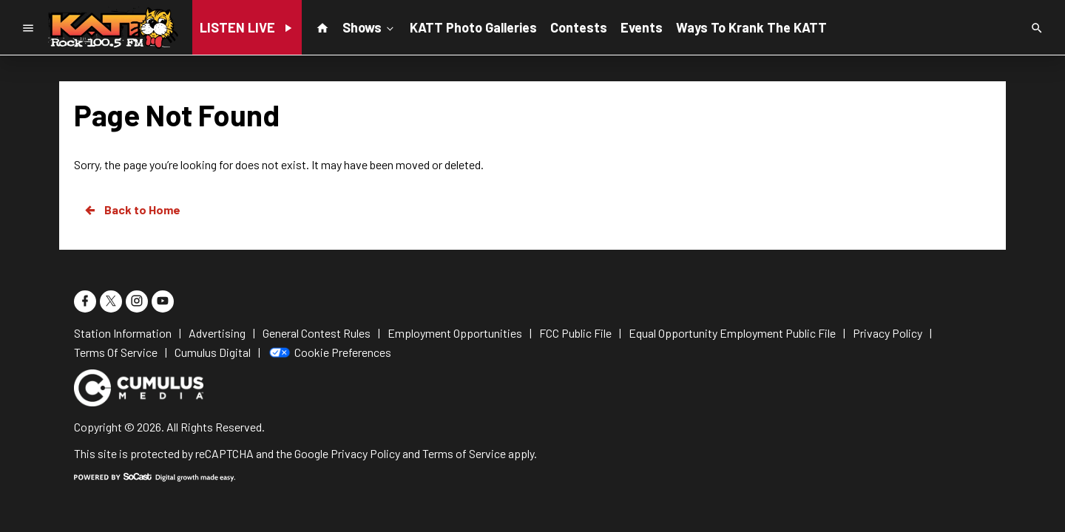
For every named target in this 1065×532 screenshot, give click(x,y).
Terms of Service (464, 453)
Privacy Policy (365, 453)
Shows (369, 26)
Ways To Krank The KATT (751, 27)
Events (642, 27)
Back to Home (131, 209)
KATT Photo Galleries (473, 27)
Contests (578, 27)
